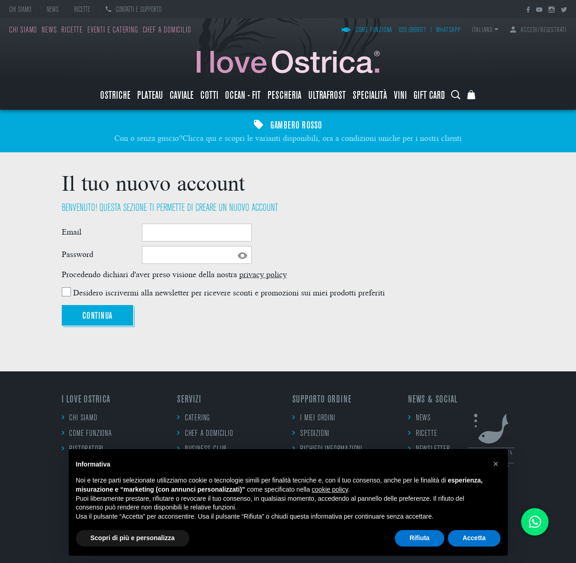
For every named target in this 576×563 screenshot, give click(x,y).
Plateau (150, 96)
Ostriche (115, 96)
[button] (496, 463)
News (53, 10)
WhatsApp (448, 30)
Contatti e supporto (133, 10)
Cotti (209, 96)
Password (77, 253)
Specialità (370, 96)
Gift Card (429, 96)
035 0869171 (412, 30)
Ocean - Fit (243, 96)
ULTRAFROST (327, 96)
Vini (400, 96)
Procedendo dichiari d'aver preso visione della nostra (174, 273)
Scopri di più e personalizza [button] (133, 538)
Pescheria (284, 96)
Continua (97, 316)
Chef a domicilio (167, 30)
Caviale (182, 96)
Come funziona (367, 30)
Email (71, 231)
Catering (193, 418)
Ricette (82, 10)
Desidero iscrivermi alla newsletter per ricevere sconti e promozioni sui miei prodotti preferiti (229, 292)
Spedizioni (310, 433)
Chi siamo (20, 10)
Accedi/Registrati (538, 30)
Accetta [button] (474, 538)
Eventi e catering (112, 30)
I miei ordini (313, 418)
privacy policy (263, 273)
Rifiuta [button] (419, 538)
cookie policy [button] (330, 489)
